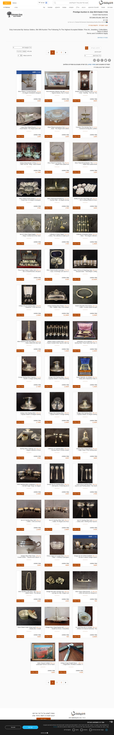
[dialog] (57, 727)
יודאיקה (57, 7)
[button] (75, 733)
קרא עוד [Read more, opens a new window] (55, 727)
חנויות (103, 7)
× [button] (110, 721)
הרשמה (7, 3)
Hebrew (6, 7)
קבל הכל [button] (30, 727)
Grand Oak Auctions (100, 15)
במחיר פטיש (92, 64)
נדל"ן (77, 7)
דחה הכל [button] (13, 727)
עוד (44, 7)
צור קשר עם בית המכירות (99, 17)
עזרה (16, 7)
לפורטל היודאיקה (93, 7)
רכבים (84, 7)
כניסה (14, 3)
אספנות (50, 7)
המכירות (110, 7)
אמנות (64, 7)
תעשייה (71, 7)
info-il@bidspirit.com (75, 718)
